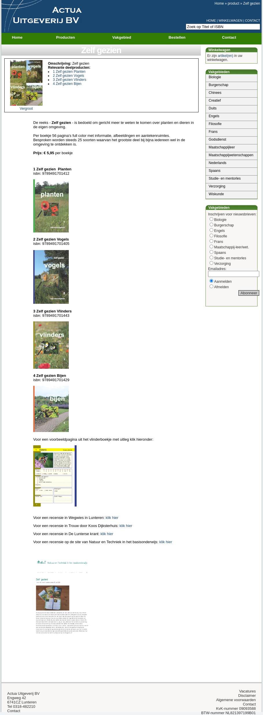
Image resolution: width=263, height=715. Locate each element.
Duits (212, 108)
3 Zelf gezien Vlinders (69, 80)
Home (219, 3)
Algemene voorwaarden (236, 700)
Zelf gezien (251, 3)
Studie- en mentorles (225, 178)
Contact (229, 37)
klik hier (112, 517)
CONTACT (252, 20)
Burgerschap (218, 85)
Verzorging (217, 186)
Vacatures (247, 691)
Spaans (215, 171)
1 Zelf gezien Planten (69, 72)
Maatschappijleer (222, 147)
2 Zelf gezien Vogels (68, 76)
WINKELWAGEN (230, 20)
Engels (214, 116)
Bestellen (177, 37)
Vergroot (26, 109)
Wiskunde (216, 194)
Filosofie (215, 124)
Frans (213, 132)
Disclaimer (247, 695)
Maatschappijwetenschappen (231, 155)
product (233, 3)
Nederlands (217, 163)
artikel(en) (225, 56)
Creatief (215, 100)
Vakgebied (125, 37)
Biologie (215, 77)
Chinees (215, 93)
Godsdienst (217, 139)
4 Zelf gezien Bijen (67, 84)
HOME (211, 20)
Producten (69, 37)
